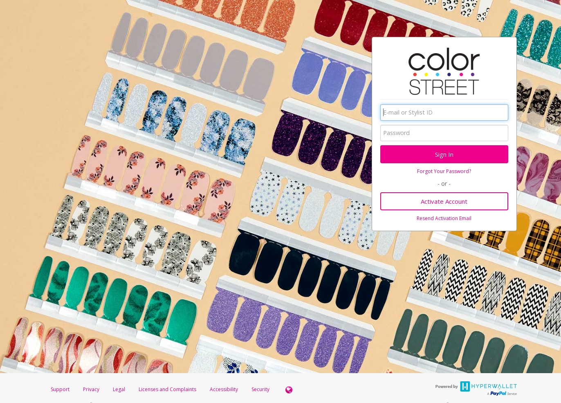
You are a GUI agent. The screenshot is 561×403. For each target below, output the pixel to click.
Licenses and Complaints (168, 389)
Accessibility (224, 389)
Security (260, 389)
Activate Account (444, 201)
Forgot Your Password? (444, 171)
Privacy (91, 389)
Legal (119, 389)
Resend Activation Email (444, 218)
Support (60, 389)
